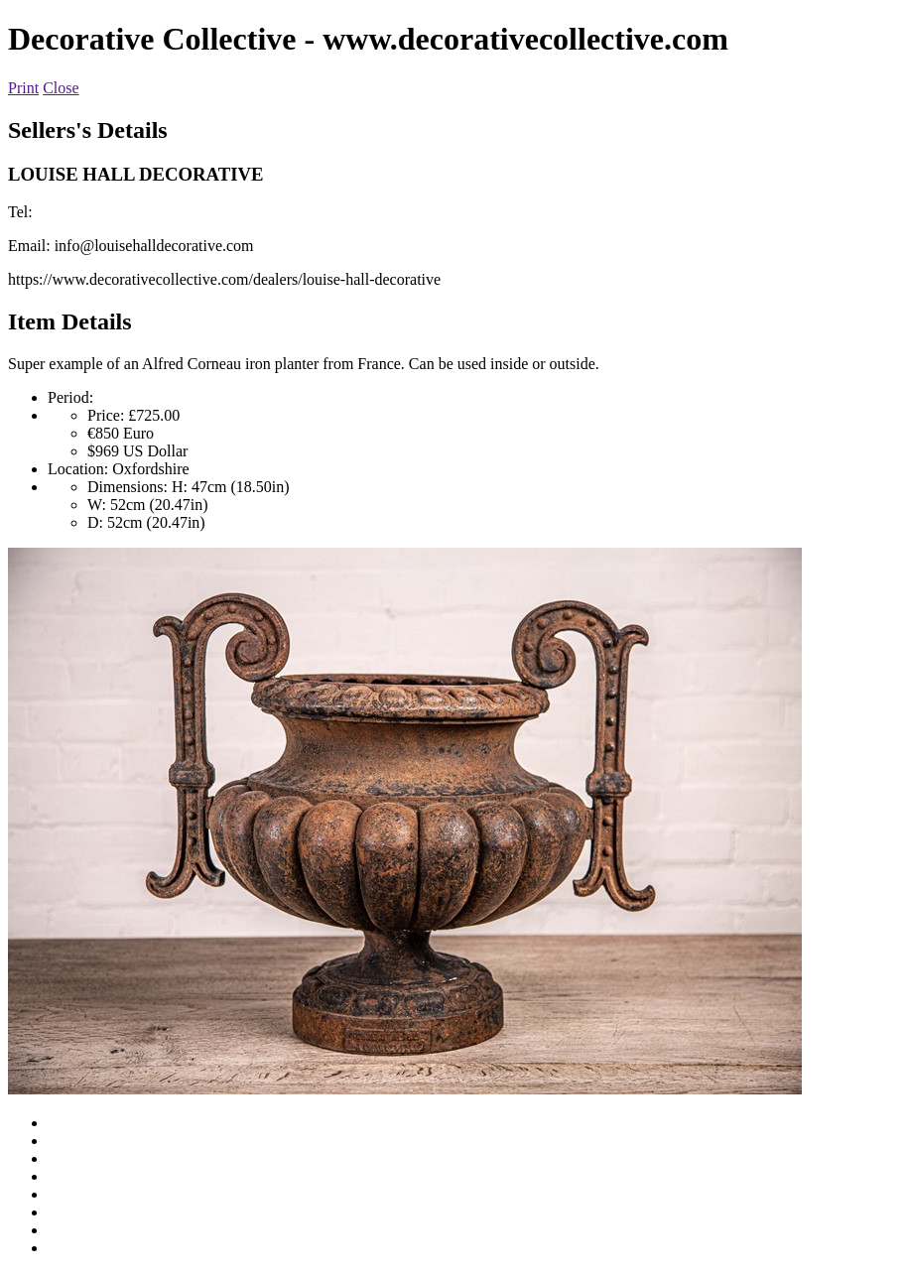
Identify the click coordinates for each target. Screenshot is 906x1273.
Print (23, 87)
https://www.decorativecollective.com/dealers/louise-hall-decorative (224, 279)
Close (60, 87)
